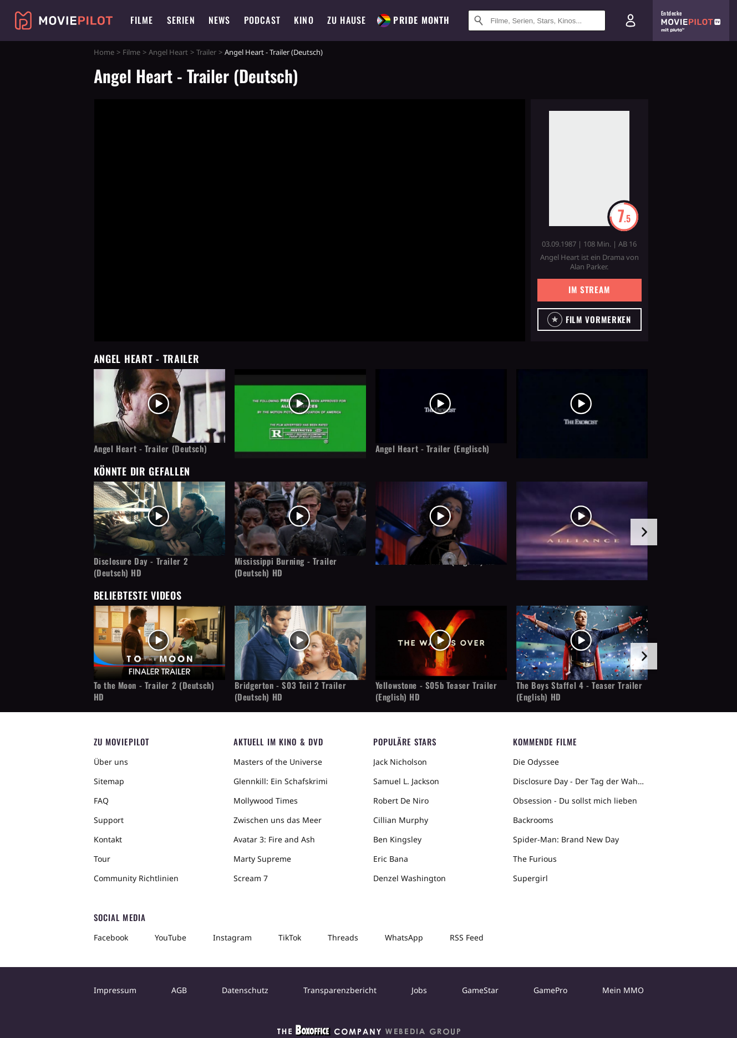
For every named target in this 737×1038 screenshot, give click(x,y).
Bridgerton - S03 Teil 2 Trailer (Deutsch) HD (291, 691)
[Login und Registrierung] (630, 20)
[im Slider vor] (644, 532)
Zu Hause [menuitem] (347, 20)
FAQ (101, 800)
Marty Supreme (262, 858)
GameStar (480, 990)
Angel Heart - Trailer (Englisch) (432, 448)
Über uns (111, 761)
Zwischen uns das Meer (277, 820)
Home (104, 52)
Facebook (111, 937)
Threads (343, 937)
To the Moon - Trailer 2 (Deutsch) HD (154, 691)
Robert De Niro (401, 800)
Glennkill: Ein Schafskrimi (280, 781)
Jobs (419, 990)
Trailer (206, 52)
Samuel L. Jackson (406, 781)
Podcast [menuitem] (262, 20)
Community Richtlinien (136, 878)
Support (109, 820)
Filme (131, 52)
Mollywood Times (265, 800)
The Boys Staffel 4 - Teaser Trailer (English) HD (579, 691)
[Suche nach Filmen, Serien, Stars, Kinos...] (536, 20)
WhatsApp (404, 937)
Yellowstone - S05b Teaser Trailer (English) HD (436, 691)
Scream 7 (250, 878)
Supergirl (530, 878)
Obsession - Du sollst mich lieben (575, 800)
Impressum (115, 990)
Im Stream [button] (589, 289)
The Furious (535, 858)
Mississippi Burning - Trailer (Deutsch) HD (286, 567)
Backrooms (533, 820)
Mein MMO (623, 990)
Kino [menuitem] (304, 20)
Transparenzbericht (340, 990)
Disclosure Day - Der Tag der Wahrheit (578, 781)
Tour (102, 858)
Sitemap (109, 781)
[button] (589, 319)
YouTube (170, 937)
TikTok (289, 937)
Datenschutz (245, 990)
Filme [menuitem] (142, 20)
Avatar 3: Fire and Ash (274, 839)
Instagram (232, 937)
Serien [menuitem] (181, 20)
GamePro (550, 990)
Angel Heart (168, 52)
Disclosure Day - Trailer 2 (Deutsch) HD (141, 567)
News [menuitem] (220, 20)
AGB (179, 990)
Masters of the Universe (277, 761)
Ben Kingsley (397, 839)
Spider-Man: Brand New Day (566, 839)
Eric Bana (390, 858)
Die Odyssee (536, 761)
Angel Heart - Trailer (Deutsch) (150, 448)
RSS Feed (467, 937)
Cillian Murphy (400, 820)
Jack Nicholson (400, 761)
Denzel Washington (409, 878)
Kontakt (108, 839)
